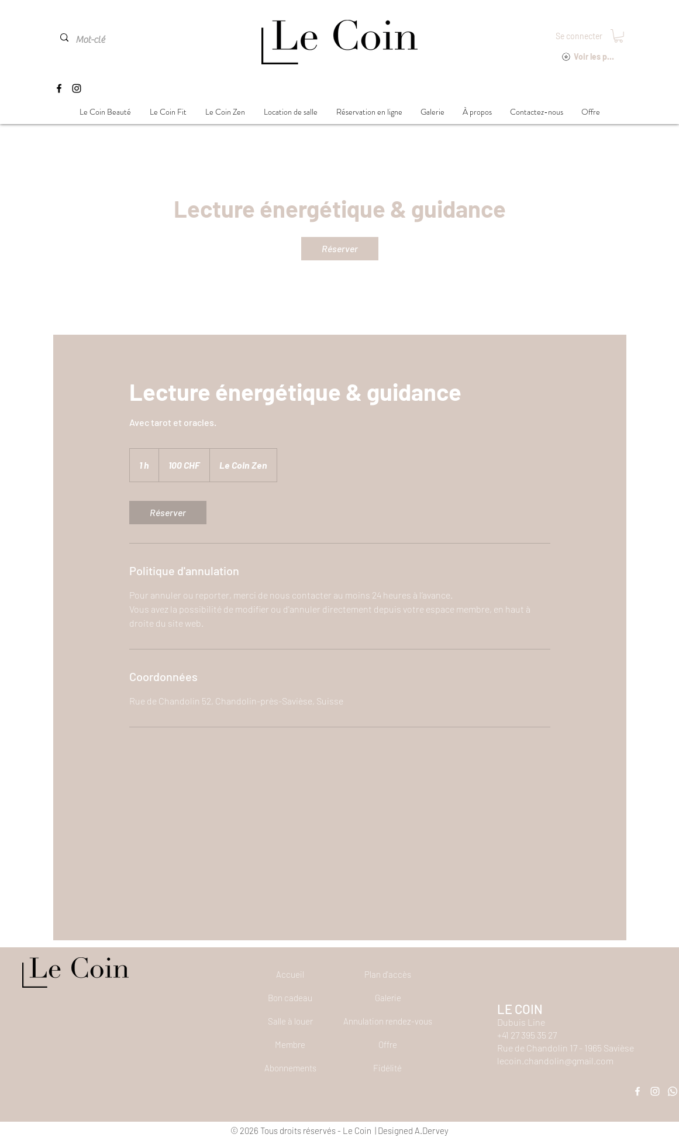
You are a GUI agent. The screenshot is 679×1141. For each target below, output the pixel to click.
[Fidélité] (388, 1068)
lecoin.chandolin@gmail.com (555, 1060)
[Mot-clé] (101, 40)
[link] (339, 248)
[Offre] (388, 1044)
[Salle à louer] (290, 1021)
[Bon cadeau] (290, 997)
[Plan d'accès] (388, 974)
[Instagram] (76, 88)
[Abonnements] (290, 1068)
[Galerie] (388, 997)
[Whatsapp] (672, 1091)
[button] (618, 36)
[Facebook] (59, 88)
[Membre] (290, 1044)
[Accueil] (290, 974)
